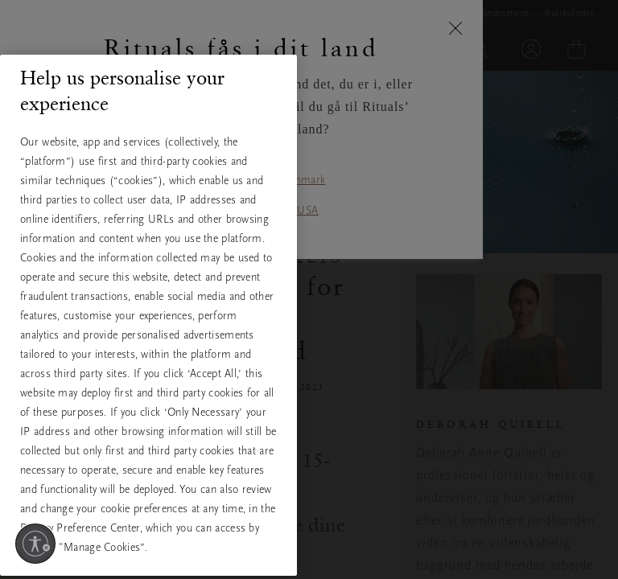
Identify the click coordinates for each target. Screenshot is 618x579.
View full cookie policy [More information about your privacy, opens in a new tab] (95, 394)
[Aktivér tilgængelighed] (35, 543)
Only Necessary (148, 503)
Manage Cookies (148, 552)
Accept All (148, 450)
